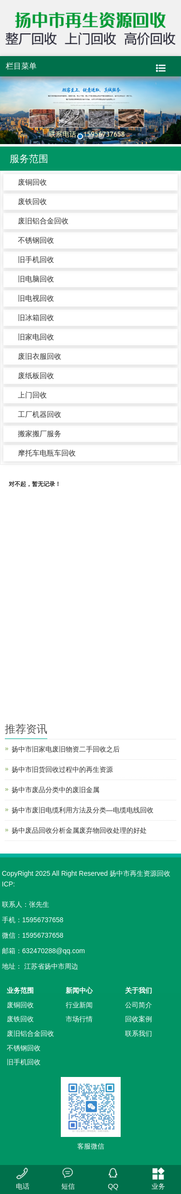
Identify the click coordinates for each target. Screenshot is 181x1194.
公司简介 (138, 1005)
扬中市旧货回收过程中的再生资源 (62, 769)
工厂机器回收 (39, 414)
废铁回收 (32, 201)
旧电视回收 (36, 298)
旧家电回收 (36, 337)
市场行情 (79, 1019)
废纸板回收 (36, 375)
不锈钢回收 (36, 240)
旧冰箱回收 (36, 317)
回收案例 (138, 1019)
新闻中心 (79, 990)
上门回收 (32, 395)
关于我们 (138, 990)
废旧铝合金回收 (43, 221)
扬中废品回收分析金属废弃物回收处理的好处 (79, 830)
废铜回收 (32, 182)
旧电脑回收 (36, 279)
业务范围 (20, 990)
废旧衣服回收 (39, 356)
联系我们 (138, 1033)
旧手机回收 (36, 259)
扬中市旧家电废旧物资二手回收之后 (66, 749)
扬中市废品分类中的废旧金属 (55, 790)
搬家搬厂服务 (39, 433)
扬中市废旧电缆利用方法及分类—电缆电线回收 (82, 810)
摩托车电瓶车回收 (47, 453)
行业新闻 (79, 1005)
